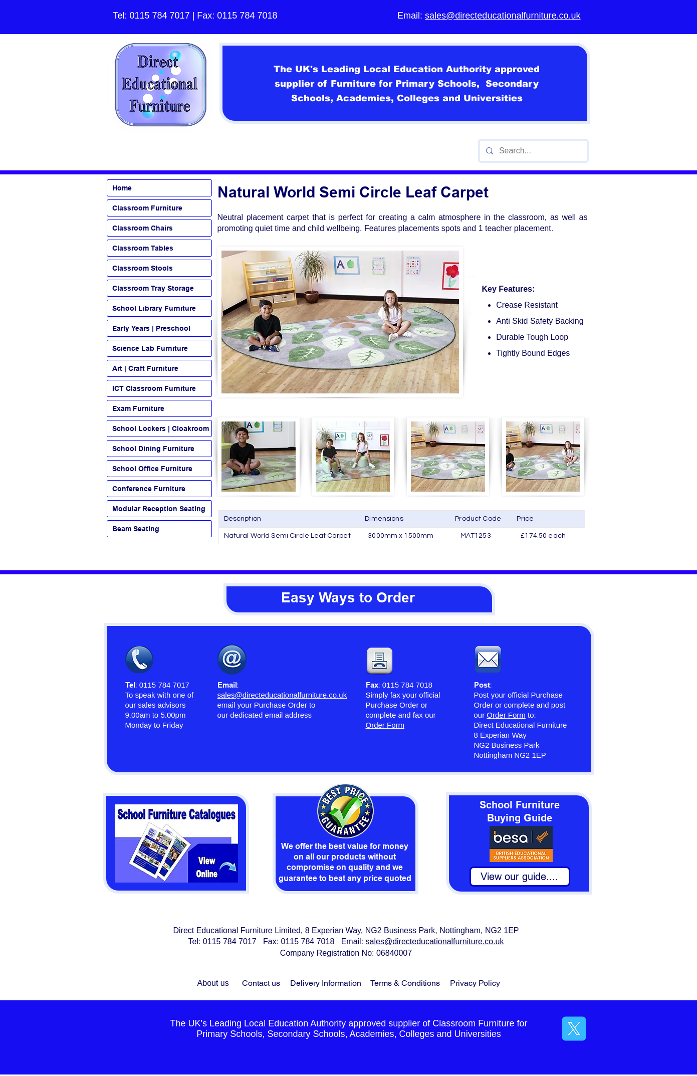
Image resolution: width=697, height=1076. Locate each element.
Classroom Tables (142, 248)
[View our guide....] (520, 877)
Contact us (261, 983)
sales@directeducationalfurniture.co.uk (502, 16)
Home (122, 188)
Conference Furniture (148, 489)
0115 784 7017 (160, 16)
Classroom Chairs (142, 228)
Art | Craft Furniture (145, 368)
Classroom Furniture (147, 208)
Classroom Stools (142, 268)
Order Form (506, 715)
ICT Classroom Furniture (154, 388)
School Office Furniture (152, 469)
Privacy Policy (475, 983)
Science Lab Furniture (150, 348)
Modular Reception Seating (158, 509)
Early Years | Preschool (151, 328)
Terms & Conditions (405, 983)
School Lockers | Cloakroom (160, 428)
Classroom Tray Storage (153, 288)
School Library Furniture (154, 308)
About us (213, 983)
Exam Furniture (138, 408)
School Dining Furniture (153, 449)
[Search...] (532, 151)
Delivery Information (325, 983)
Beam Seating (135, 529)
